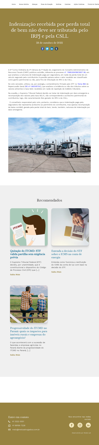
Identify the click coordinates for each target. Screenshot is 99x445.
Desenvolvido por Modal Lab (81, 433)
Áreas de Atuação (47, 4)
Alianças (34, 4)
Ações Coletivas (79, 4)
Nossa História (24, 4)
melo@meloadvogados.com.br (26, 429)
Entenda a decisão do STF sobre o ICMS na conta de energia (66, 254)
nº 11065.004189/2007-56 (75, 72)
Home (14, 4)
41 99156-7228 (18, 425)
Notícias (58, 4)
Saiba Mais (15, 274)
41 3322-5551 (18, 421)
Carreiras (67, 4)
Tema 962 (82, 84)
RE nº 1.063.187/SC (33, 86)
